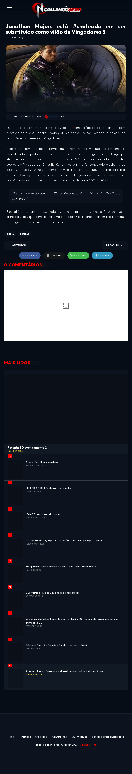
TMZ (71, 128)
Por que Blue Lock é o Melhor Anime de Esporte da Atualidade (61, 566)
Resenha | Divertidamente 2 (27, 447)
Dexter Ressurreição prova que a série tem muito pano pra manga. (64, 540)
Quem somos (79, 736)
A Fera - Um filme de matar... (42, 461)
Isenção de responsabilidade (108, 736)
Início (13, 736)
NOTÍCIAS (24, 234)
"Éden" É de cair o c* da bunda (43, 514)
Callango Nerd (88, 744)
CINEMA (10, 234)
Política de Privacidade (34, 736)
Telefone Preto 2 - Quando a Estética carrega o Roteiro (57, 645)
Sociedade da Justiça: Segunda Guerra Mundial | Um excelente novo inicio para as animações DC (72, 620)
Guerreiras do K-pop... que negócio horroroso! (52, 592)
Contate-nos (59, 736)
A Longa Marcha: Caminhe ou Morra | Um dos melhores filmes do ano (65, 671)
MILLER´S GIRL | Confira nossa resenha (48, 488)
